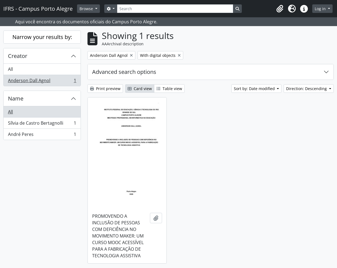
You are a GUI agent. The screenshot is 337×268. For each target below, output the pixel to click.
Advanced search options (124, 72)
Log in (321, 8)
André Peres (42, 135)
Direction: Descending (307, 88)
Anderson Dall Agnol (42, 81)
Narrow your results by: (42, 37)
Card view (140, 88)
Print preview (105, 88)
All (10, 69)
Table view (169, 88)
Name (15, 98)
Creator (17, 56)
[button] (280, 9)
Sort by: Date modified (255, 88)
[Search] (175, 8)
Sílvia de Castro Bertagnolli (42, 124)
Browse (87, 8)
